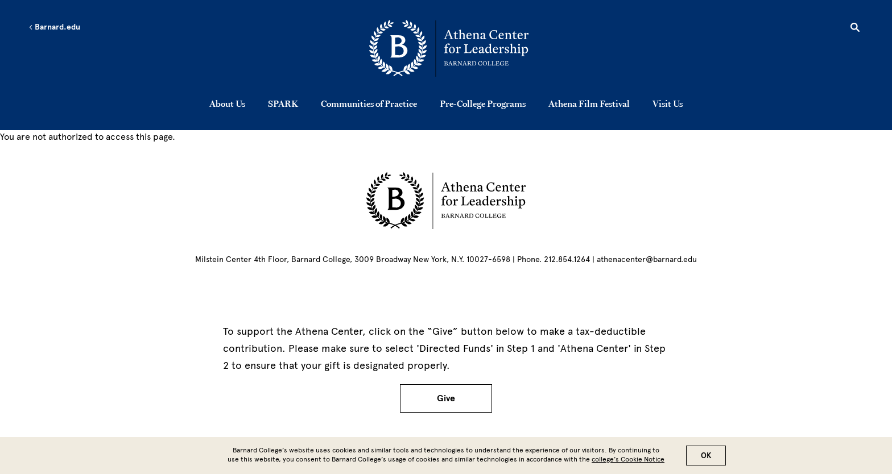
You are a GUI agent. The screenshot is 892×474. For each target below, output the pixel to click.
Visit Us (668, 103)
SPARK (283, 103)
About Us (227, 103)
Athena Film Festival (589, 103)
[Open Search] (855, 29)
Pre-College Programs (483, 103)
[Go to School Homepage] (448, 48)
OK (706, 458)
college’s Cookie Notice (628, 462)
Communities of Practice (369, 103)
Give (446, 398)
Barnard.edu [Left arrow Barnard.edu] (54, 27)
